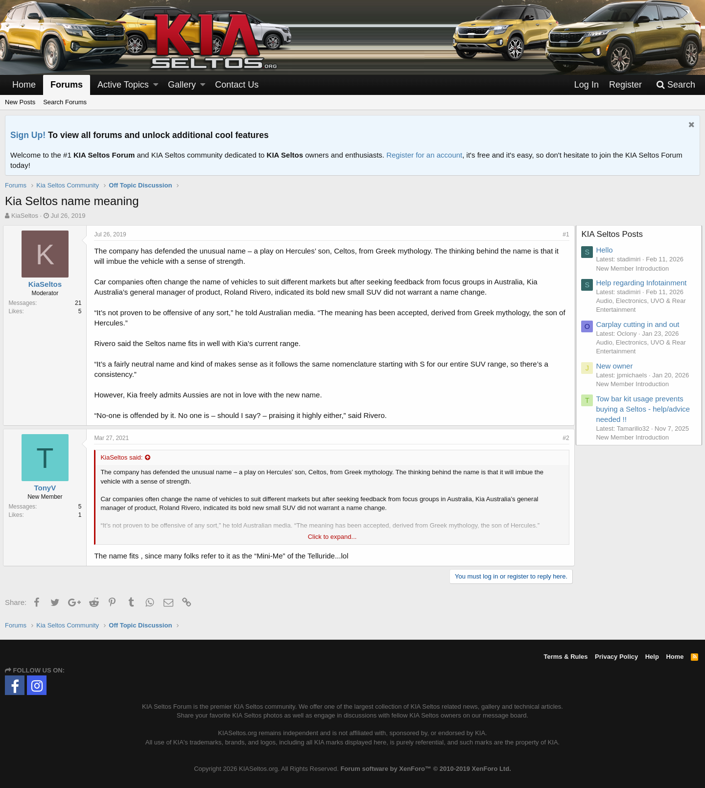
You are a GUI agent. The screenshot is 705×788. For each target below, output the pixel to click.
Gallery (182, 85)
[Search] (675, 85)
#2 (564, 438)
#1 (564, 234)
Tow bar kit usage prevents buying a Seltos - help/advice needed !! (645, 408)
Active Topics (123, 85)
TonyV (47, 488)
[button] (156, 85)
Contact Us (236, 85)
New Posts (20, 102)
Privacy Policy (616, 656)
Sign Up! (28, 135)
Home (24, 85)
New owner (616, 366)
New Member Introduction (634, 268)
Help (652, 656)
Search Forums (65, 102)
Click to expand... (332, 536)
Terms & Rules (565, 656)
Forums (66, 85)
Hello (606, 250)
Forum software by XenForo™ (425, 768)
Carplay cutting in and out (639, 324)
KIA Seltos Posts (614, 234)
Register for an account (424, 155)
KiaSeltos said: (123, 457)
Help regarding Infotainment (643, 282)
